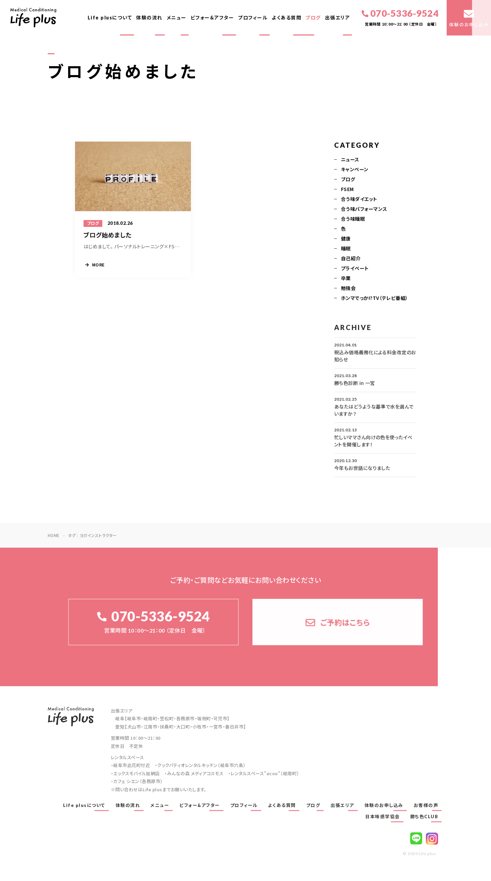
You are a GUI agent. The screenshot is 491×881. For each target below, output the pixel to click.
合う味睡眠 (353, 219)
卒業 (346, 278)
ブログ (313, 17)
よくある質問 (286, 17)
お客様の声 (426, 805)
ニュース (350, 160)
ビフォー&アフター (212, 17)
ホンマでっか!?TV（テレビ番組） (374, 298)
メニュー (177, 17)
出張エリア (337, 17)
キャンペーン (355, 170)
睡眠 (346, 249)
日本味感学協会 (382, 816)
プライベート (355, 268)
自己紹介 (351, 259)
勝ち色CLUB (424, 816)
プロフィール (253, 17)
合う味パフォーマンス (364, 209)
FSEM (347, 189)
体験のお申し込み (383, 805)
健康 (346, 239)
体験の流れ (149, 17)
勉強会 (348, 288)
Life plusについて (110, 17)
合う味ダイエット (359, 199)
